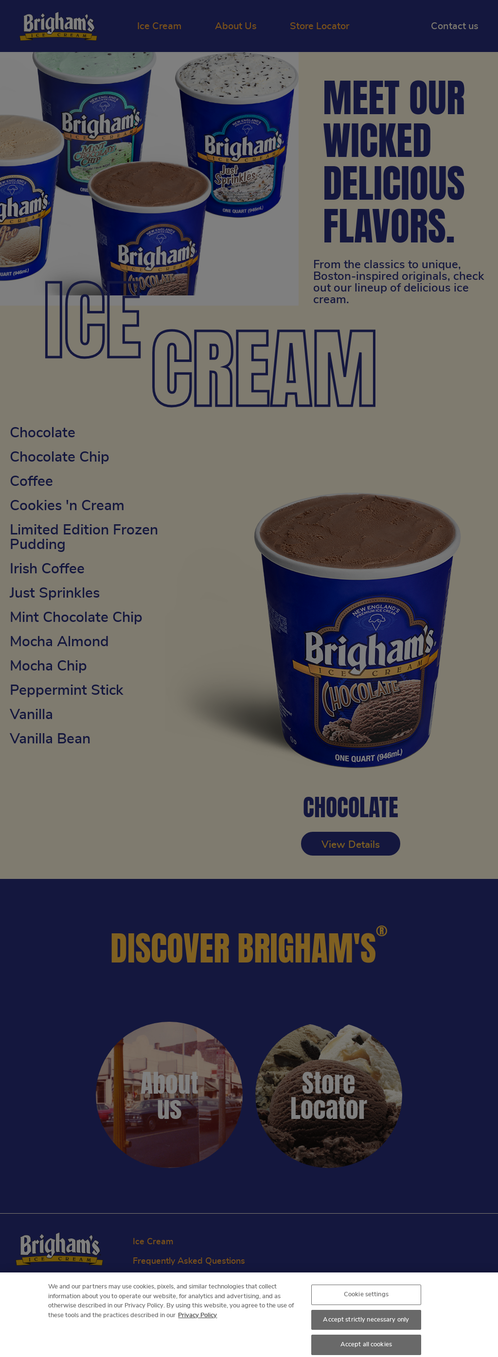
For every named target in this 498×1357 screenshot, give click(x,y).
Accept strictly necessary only (366, 1324)
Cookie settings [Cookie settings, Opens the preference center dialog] (366, 1299)
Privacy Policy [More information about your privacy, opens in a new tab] (197, 1319)
